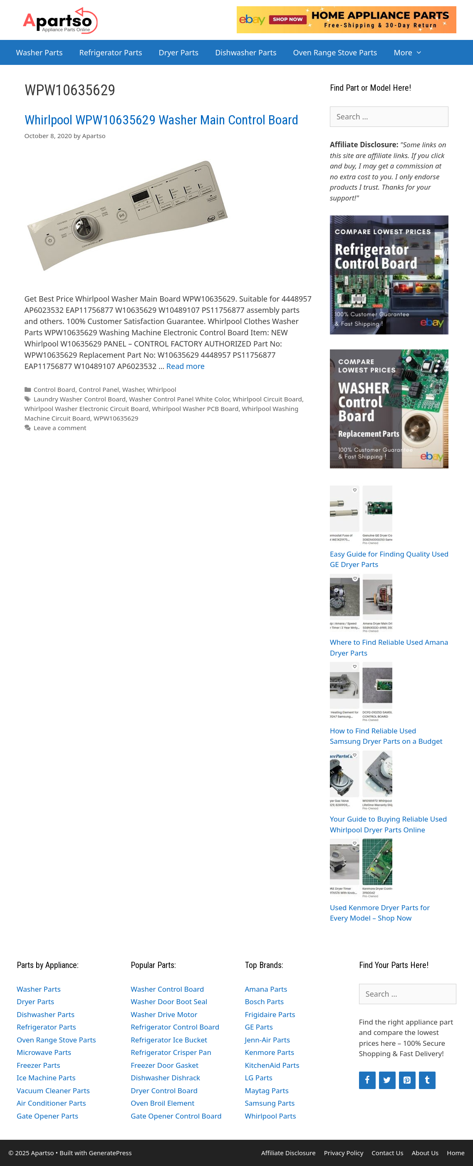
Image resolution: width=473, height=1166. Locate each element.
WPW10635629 (116, 418)
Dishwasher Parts (245, 52)
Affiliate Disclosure (288, 1153)
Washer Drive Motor (164, 1014)
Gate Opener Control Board (176, 1116)
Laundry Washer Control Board (80, 399)
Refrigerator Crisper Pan (171, 1052)
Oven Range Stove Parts (335, 52)
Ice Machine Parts (46, 1077)
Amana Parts (266, 989)
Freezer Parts (38, 1065)
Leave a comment (60, 427)
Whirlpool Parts (270, 1116)
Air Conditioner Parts (51, 1103)
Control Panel (99, 389)
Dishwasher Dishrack (165, 1077)
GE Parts (259, 1027)
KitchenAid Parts (272, 1065)
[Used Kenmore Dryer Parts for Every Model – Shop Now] (361, 869)
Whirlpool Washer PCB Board (195, 408)
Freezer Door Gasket (164, 1065)
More (412, 52)
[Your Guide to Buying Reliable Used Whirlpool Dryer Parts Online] (361, 781)
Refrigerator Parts (110, 52)
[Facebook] (367, 1080)
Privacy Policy (344, 1153)
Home (456, 1153)
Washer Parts (39, 52)
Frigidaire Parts (270, 1014)
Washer (133, 389)
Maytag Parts (267, 1090)
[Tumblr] (427, 1080)
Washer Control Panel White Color (179, 399)
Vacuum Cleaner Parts (53, 1090)
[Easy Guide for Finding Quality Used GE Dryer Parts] (361, 516)
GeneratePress (110, 1153)
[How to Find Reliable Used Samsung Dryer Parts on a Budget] (361, 692)
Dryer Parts (179, 52)
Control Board (54, 389)
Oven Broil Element (162, 1103)
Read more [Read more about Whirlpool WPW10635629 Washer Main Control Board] (185, 366)
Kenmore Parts (270, 1052)
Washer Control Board (167, 989)
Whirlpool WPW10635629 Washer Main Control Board (161, 120)
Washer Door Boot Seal (169, 1001)
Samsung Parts (270, 1103)
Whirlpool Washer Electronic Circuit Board (87, 408)
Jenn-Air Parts (267, 1040)
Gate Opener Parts (47, 1116)
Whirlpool (161, 389)
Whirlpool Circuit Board (267, 399)
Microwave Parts (44, 1052)
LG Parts (259, 1077)
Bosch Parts (264, 1001)
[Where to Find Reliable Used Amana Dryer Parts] (361, 604)
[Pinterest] (407, 1080)
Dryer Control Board (164, 1090)
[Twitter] (387, 1080)
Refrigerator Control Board (175, 1027)
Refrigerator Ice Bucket (169, 1040)
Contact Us (387, 1153)
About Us (425, 1153)
